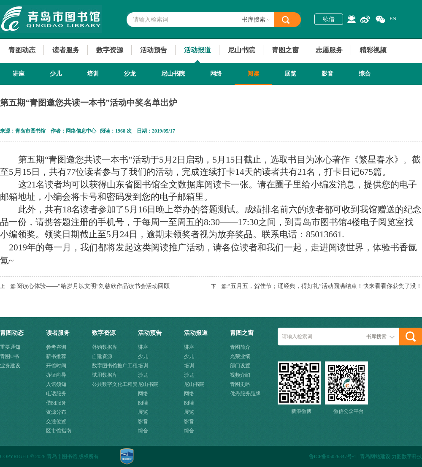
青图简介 (240, 347)
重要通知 (10, 347)
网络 (216, 74)
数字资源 (109, 50)
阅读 (253, 74)
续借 (329, 19)
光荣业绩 (240, 356)
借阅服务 (56, 403)
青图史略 (240, 384)
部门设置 (240, 366)
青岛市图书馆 (51, 19)
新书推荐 (56, 356)
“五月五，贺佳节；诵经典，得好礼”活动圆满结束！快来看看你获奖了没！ (325, 286)
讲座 (18, 74)
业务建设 (10, 366)
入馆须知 (56, 384)
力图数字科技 (407, 456)
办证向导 (56, 375)
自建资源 (102, 356)
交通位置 (56, 421)
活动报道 (197, 50)
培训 (93, 74)
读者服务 (65, 50)
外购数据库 (104, 347)
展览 (290, 74)
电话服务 (56, 393)
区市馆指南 (58, 431)
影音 (327, 74)
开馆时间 (56, 366)
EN (393, 19)
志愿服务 (329, 50)
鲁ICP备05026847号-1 (333, 456)
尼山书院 (241, 50)
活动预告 (153, 50)
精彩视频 (373, 50)
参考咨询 (56, 347)
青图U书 (9, 356)
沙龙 (130, 74)
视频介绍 (240, 375)
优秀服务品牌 (245, 393)
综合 (365, 74)
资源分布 (56, 412)
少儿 (56, 74)
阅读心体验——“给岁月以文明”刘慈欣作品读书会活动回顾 (92, 286)
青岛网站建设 (375, 456)
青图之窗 (285, 50)
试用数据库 (104, 375)
